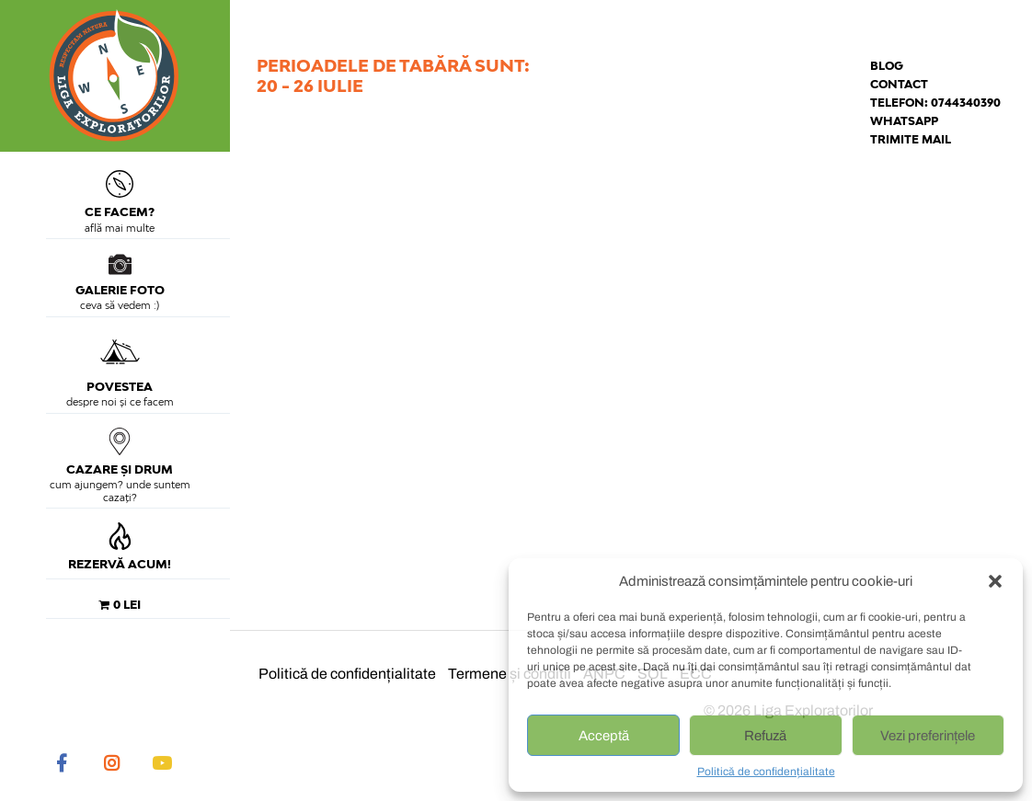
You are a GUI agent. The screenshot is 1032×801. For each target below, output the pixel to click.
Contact (899, 84)
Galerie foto (120, 275)
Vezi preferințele (927, 735)
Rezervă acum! (119, 546)
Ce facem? (120, 194)
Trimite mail (910, 139)
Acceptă (604, 735)
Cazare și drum (119, 452)
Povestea (119, 362)
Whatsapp (904, 121)
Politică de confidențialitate (766, 771)
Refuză (765, 735)
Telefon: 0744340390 (935, 102)
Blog (886, 66)
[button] (995, 581)
